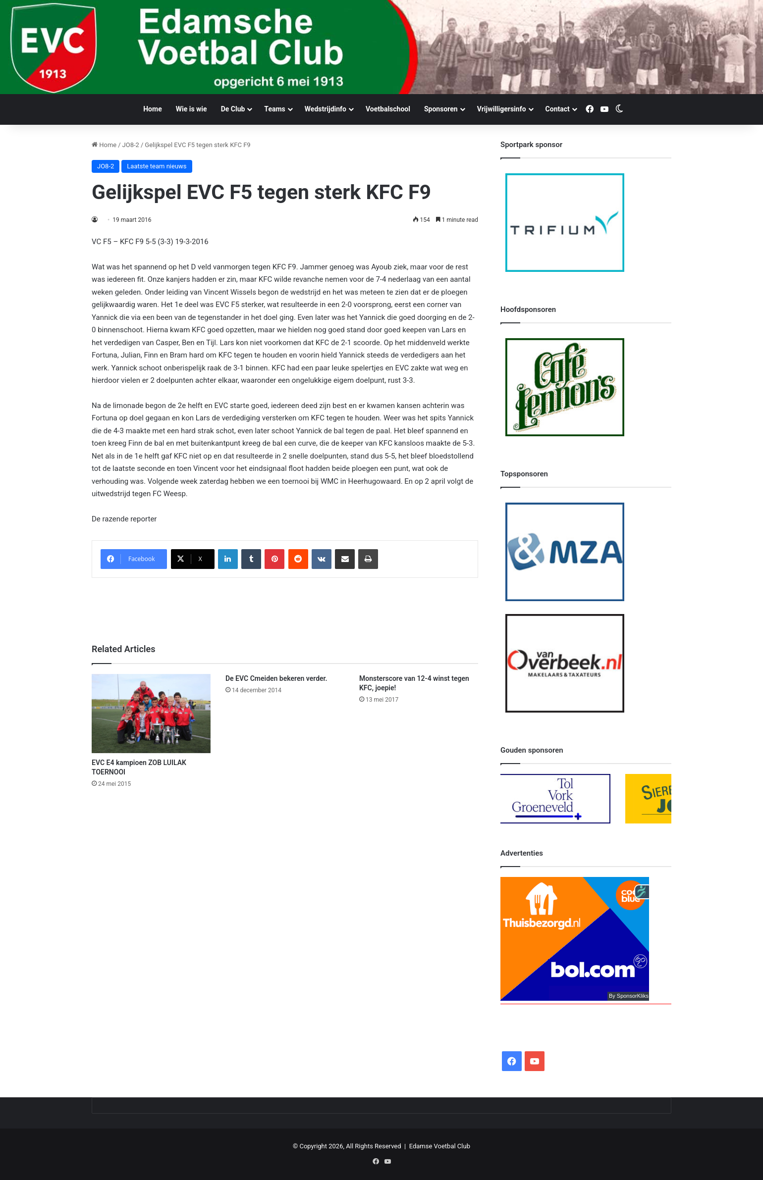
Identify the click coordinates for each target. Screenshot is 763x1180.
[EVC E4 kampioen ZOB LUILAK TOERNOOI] (151, 713)
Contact (557, 109)
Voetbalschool (388, 109)
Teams (274, 109)
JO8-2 (130, 145)
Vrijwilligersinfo (501, 109)
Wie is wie (191, 109)
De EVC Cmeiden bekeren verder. (276, 678)
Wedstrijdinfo (325, 109)
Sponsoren (441, 109)
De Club (233, 109)
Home (152, 109)
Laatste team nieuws (156, 166)
